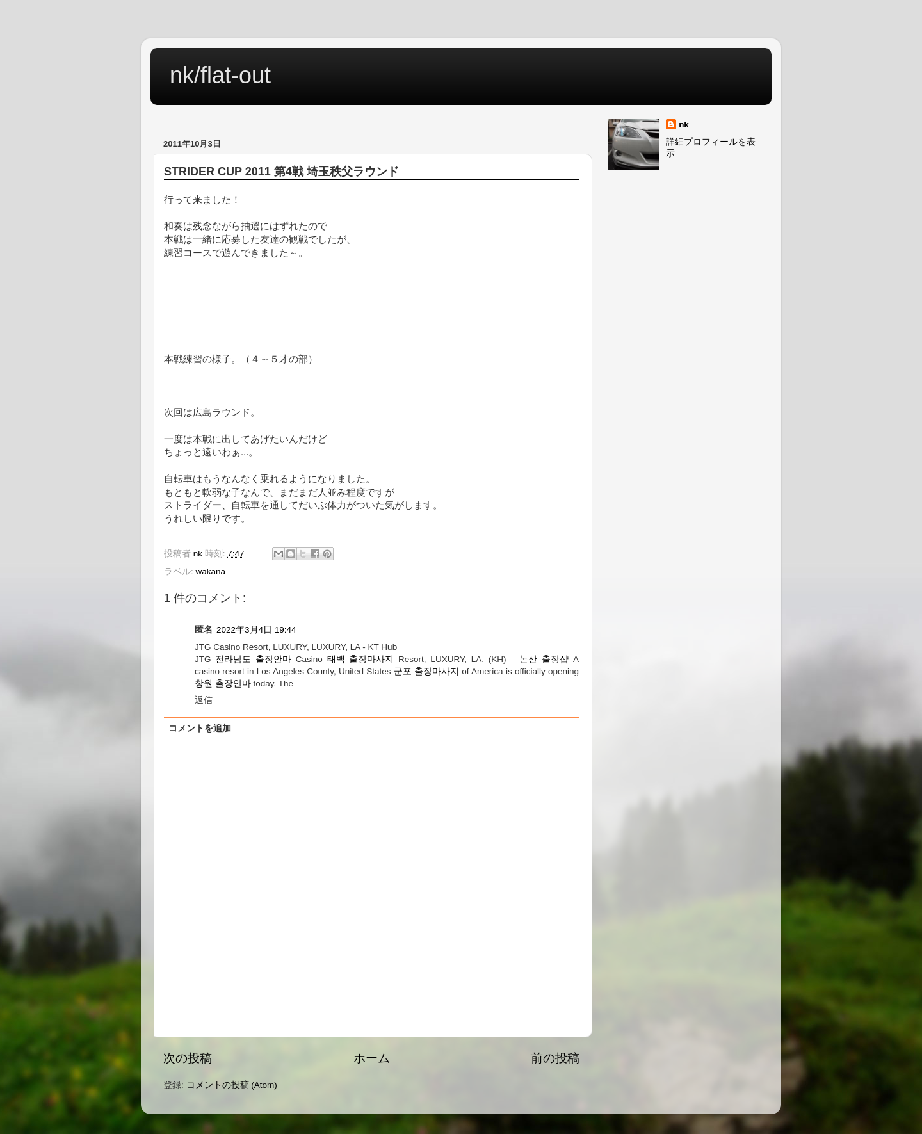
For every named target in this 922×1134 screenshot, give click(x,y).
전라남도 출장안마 (253, 659)
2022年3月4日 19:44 (256, 630)
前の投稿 (555, 1058)
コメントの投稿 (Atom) (231, 1085)
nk (684, 124)
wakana (211, 571)
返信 (204, 700)
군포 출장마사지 (426, 671)
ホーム (371, 1058)
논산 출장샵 (544, 659)
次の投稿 (187, 1058)
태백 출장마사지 (360, 659)
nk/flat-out (220, 75)
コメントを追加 (199, 728)
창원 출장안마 (223, 683)
